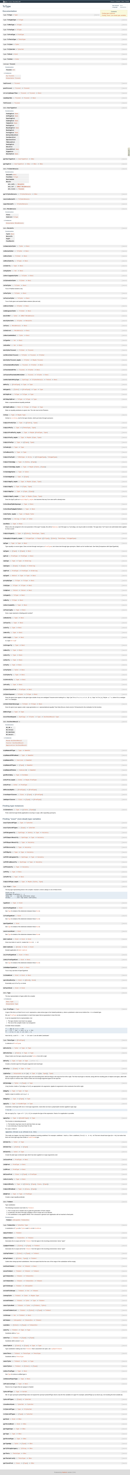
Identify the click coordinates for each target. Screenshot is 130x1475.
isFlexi (6, 326)
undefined (31, 1137)
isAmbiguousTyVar (9, 311)
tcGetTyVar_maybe (9, 514)
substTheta (7, 1353)
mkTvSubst (6, 1320)
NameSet (27, 750)
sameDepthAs (7, 98)
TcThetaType (11, 39)
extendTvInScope (9, 1291)
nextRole (6, 524)
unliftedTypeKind (9, 908)
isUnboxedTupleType (10, 1379)
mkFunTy (6, 1061)
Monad (8, 741)
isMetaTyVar (7, 256)
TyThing (23, 1448)
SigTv (8, 239)
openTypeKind (8, 923)
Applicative (10, 745)
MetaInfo (21, 184)
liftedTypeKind (8, 916)
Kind (16, 54)
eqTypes (6, 551)
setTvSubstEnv (8, 1281)
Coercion (20, 760)
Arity (30, 457)
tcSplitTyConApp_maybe (11, 467)
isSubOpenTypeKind (10, 967)
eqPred (5, 556)
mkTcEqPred (7, 394)
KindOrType (22, 1104)
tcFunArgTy (7, 447)
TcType (9, 15)
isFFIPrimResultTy (10, 862)
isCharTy (6, 660)
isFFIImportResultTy (10, 837)
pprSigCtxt (7, 164)
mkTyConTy (6, 1152)
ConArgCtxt (10, 121)
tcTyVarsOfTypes (9, 1414)
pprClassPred (8, 1463)
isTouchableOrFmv (9, 370)
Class (22, 795)
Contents (118, 1)
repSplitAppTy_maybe (10, 496)
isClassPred (7, 1160)
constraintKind (8, 931)
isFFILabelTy (8, 867)
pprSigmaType (8, 1429)
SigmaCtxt (9, 152)
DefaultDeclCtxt (12, 135)
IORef (19, 187)
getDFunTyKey (8, 775)
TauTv (8, 234)
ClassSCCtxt (10, 149)
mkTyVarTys (7, 1147)
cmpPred (6, 571)
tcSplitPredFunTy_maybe (12, 433)
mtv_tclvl (11, 189)
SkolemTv (9, 175)
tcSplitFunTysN (8, 457)
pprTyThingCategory (10, 1448)
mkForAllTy (7, 1048)
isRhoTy (6, 600)
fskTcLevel (7, 103)
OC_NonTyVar (10, 732)
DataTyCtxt (10, 154)
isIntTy (6, 628)
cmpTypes (6, 566)
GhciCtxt (9, 147)
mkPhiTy (6, 385)
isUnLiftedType (8, 1371)
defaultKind (7, 988)
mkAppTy (6, 1091)
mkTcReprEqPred (8, 399)
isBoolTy (6, 650)
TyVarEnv (21, 1225)
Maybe (35, 360)
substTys (6, 1338)
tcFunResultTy (8, 452)
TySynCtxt (9, 123)
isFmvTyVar (7, 293)
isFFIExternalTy (9, 847)
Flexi (8, 215)
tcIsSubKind (7, 975)
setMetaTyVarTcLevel (10, 355)
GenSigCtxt (10, 144)
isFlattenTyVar (8, 298)
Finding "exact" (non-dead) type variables (114, 15)
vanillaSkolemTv (9, 199)
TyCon (27, 462)
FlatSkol (9, 177)
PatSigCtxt (10, 126)
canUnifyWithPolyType (11, 380)
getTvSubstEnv (8, 1276)
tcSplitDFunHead (9, 1189)
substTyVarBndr (8, 1305)
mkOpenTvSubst (8, 1238)
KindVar (37, 1228)
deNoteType (7, 712)
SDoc (32, 159)
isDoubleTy (7, 618)
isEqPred (6, 1164)
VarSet (24, 1392)
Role (19, 407)
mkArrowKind (7, 939)
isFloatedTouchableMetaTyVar (14, 375)
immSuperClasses (9, 800)
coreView (14, 418)
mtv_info (11, 184)
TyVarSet (21, 49)
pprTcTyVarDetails (10, 194)
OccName (25, 775)
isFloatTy (6, 623)
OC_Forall (9, 730)
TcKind (9, 54)
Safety (30, 833)
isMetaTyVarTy (8, 261)
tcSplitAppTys (8, 491)
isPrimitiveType (9, 1384)
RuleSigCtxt (10, 128)
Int (13, 70)
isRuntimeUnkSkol (9, 335)
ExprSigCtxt (10, 118)
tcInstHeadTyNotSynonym (12, 504)
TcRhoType (10, 25)
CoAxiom (22, 770)
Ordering (28, 561)
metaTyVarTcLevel (9, 350)
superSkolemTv (8, 204)
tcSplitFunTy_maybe (10, 438)
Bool (39, 93)
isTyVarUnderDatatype (11, 704)
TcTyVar (10, 44)
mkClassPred (7, 1174)
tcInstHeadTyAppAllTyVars (12, 509)
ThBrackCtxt (10, 142)
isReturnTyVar (8, 306)
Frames (127, 1)
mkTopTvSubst (8, 1258)
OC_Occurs (9, 735)
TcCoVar (10, 59)
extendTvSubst (8, 1301)
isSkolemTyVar (8, 251)
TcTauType (10, 30)
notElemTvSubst (8, 1266)
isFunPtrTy (7, 877)
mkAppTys (6, 1099)
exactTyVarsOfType (10, 823)
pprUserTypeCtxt (9, 159)
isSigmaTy (6, 595)
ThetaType (21, 39)
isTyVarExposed (8, 694)
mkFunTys (6, 1069)
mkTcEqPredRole (8, 407)
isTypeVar (6, 340)
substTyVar (7, 1361)
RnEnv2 (14, 576)
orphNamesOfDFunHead (10, 755)
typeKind (6, 903)
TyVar (17, 44)
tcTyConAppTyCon (9, 472)
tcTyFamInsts (8, 810)
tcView (5, 415)
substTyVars (7, 1366)
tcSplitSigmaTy (8, 533)
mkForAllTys (7, 1053)
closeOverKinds (8, 1404)
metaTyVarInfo (8, 321)
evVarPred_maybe (9, 780)
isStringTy (7, 637)
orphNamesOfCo (8, 760)
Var (15, 271)
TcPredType (11, 35)
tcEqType (6, 586)
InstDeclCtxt (11, 137)
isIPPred (6, 1169)
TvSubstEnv (25, 1220)
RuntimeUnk (10, 179)
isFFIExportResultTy (10, 842)
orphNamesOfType (9, 750)
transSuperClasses (10, 795)
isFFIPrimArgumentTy (10, 857)
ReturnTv (9, 236)
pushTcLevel (7, 88)
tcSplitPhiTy (8, 428)
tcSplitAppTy (8, 487)
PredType (21, 35)
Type (16, 15)
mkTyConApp (7, 1083)
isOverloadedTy (8, 605)
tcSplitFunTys (8, 442)
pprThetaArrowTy (9, 1458)
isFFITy (6, 872)
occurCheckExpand (9, 717)
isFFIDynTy (7, 852)
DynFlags (25, 380)
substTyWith (7, 1346)
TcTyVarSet (11, 49)
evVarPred (6, 785)
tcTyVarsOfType (8, 1409)
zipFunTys (6, 1074)
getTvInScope (8, 1286)
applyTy (6, 1104)
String (16, 519)
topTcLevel (7, 83)
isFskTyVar (7, 285)
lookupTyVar (7, 1296)
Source (112, 1)
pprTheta (6, 1453)
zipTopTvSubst (8, 1253)
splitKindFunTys (9, 980)
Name (16, 114)
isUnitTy (6, 655)
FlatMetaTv (10, 241)
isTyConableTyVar (9, 281)
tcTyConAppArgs (8, 477)
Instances (8, 73)
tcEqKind (6, 590)
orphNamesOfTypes (9, 765)
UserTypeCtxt (12, 108)
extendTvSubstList (10, 1310)
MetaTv (8, 182)
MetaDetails (26, 187)
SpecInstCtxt (11, 140)
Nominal (55, 527)
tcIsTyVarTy (7, 675)
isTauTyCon (7, 670)
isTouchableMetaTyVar (11, 365)
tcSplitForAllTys (9, 423)
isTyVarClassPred (9, 689)
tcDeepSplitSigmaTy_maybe (12, 538)
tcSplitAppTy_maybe (10, 482)
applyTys (6, 1118)
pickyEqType (7, 581)
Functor (9, 743)
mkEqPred (6, 1194)
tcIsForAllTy (8, 680)
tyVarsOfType (8, 1392)
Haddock (64, 1472)
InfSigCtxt (10, 116)
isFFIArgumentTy (9, 833)
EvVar (20, 780)
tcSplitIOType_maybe (10, 882)
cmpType (6, 561)
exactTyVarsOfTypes (10, 828)
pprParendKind (8, 1424)
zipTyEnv (6, 1325)
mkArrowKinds (8, 947)
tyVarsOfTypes (8, 1399)
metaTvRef (6, 316)
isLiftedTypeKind (9, 955)
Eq (7, 76)
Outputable (10, 78)
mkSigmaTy (6, 390)
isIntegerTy (7, 645)
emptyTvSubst (8, 1233)
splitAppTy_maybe (27, 499)
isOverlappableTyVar (10, 276)
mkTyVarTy (6, 1142)
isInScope (6, 1315)
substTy (6, 1330)
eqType (5, 543)
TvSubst (10, 1202)
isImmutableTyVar (9, 246)
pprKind (6, 1419)
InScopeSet (16, 1220)
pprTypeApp (7, 1444)
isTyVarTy (6, 266)
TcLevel (12, 64)
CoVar (17, 59)
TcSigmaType (11, 20)
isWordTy (6, 633)
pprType (6, 1434)
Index (122, 1)
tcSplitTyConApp (9, 462)
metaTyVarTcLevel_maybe (12, 360)
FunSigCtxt (10, 114)
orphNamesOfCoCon (9, 770)
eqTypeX (6, 576)
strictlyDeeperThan (10, 93)
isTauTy (6, 665)
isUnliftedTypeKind (10, 960)
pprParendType (8, 1439)
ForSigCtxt (10, 133)
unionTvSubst (8, 1271)
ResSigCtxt (10, 130)
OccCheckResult (49, 717)
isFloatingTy (8, 610)
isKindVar (6, 345)
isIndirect (7, 331)
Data (7, 1002)
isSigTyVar (7, 271)
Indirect (9, 217)
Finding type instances (108, 13)
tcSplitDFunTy (8, 1184)
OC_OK (8, 728)
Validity (45, 833)
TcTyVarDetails (12, 169)
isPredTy (6, 685)
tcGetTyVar (7, 519)
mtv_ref (11, 187)
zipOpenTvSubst (8, 1246)
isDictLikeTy (8, 1179)
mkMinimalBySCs (8, 790)
